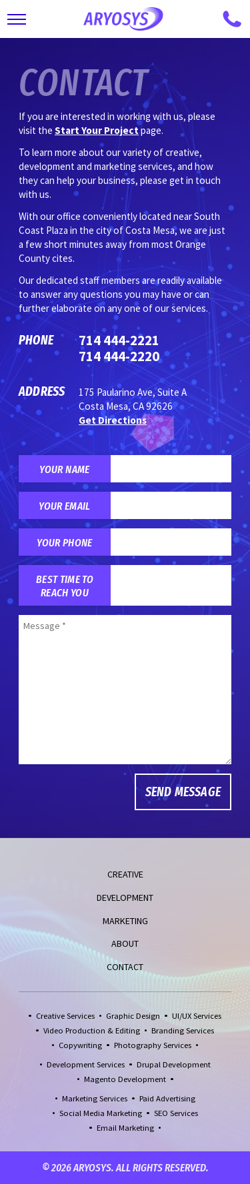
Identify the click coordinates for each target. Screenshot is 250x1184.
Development (125, 897)
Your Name (64, 469)
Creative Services (65, 1016)
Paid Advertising (167, 1098)
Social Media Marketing (100, 1113)
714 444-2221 (119, 340)
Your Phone (64, 542)
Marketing (125, 921)
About (125, 943)
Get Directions (113, 420)
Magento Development (125, 1079)
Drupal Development (174, 1064)
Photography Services (152, 1045)
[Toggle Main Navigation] (16, 19)
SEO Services (176, 1113)
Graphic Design (133, 1016)
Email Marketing (125, 1128)
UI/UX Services (196, 1016)
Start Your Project (97, 130)
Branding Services (182, 1030)
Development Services (86, 1064)
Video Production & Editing (91, 1030)
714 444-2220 (119, 356)
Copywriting (80, 1045)
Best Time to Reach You (64, 585)
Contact (125, 967)
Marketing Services (94, 1098)
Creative (125, 874)
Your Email (64, 505)
